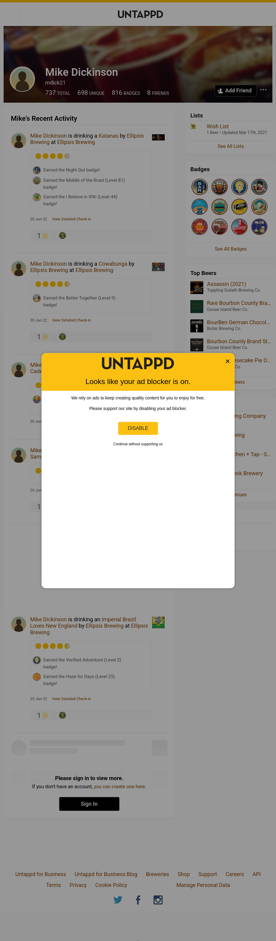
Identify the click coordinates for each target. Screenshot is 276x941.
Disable (138, 428)
